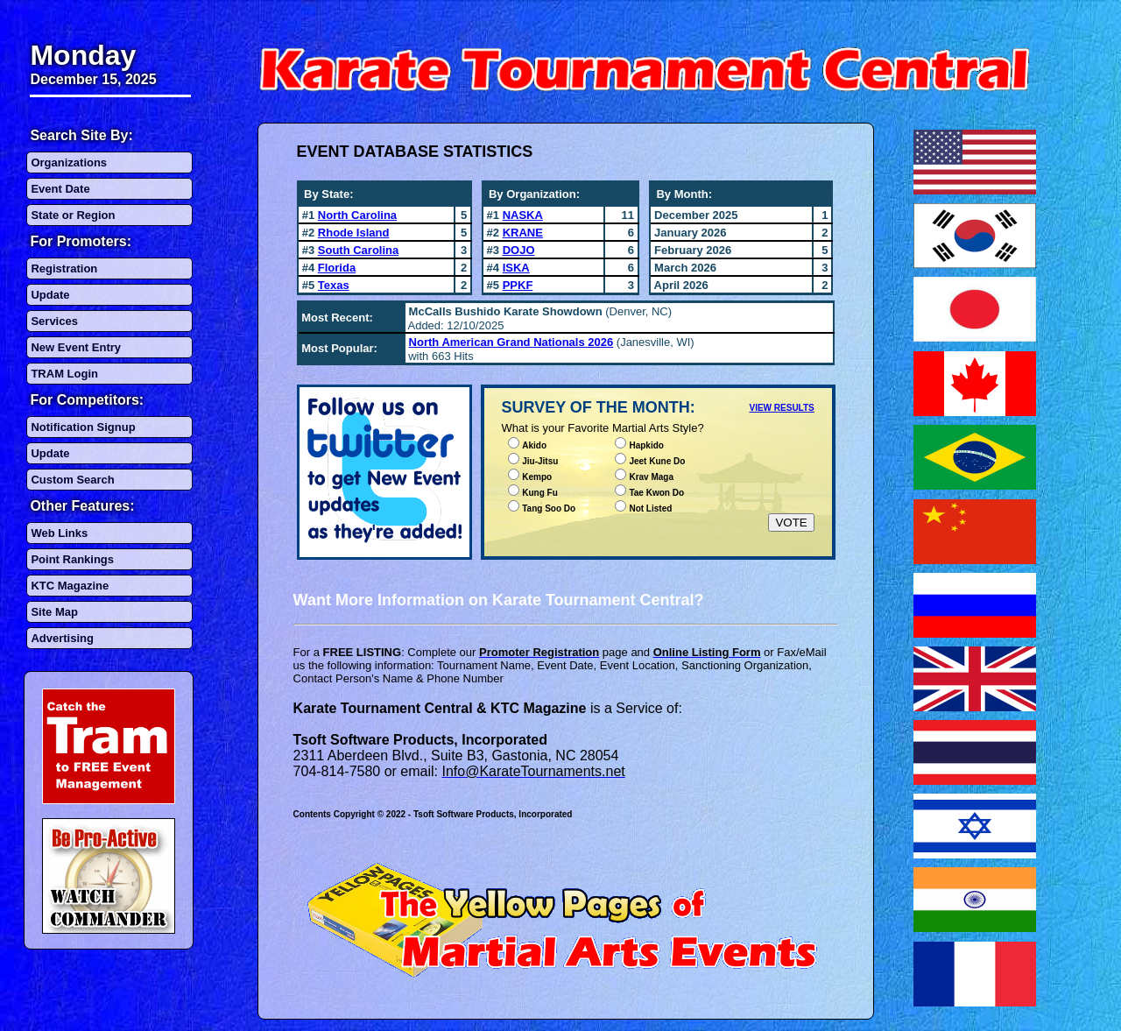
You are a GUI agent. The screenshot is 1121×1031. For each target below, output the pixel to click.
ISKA (516, 267)
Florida (337, 267)
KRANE (523, 232)
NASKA (523, 215)
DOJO (519, 250)
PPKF (518, 285)
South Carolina (358, 250)
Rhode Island (354, 232)
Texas (333, 285)
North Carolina (357, 215)
